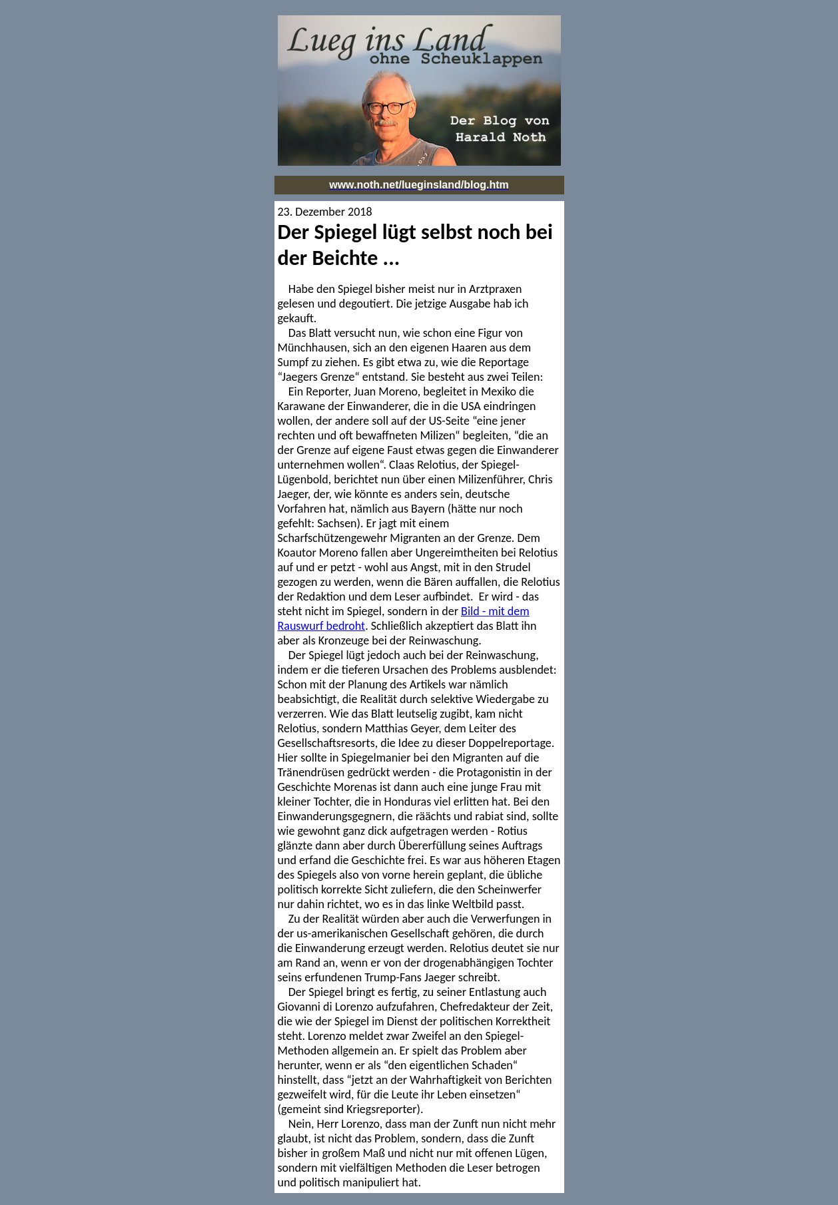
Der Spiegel (328, 232)
